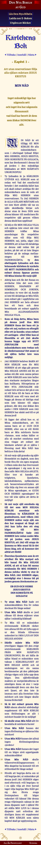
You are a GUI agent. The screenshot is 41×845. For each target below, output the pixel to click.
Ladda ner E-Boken (20, 18)
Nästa (32, 54)
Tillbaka (10, 54)
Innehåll (21, 54)
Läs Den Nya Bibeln (20, 13)
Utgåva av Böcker (20, 22)
